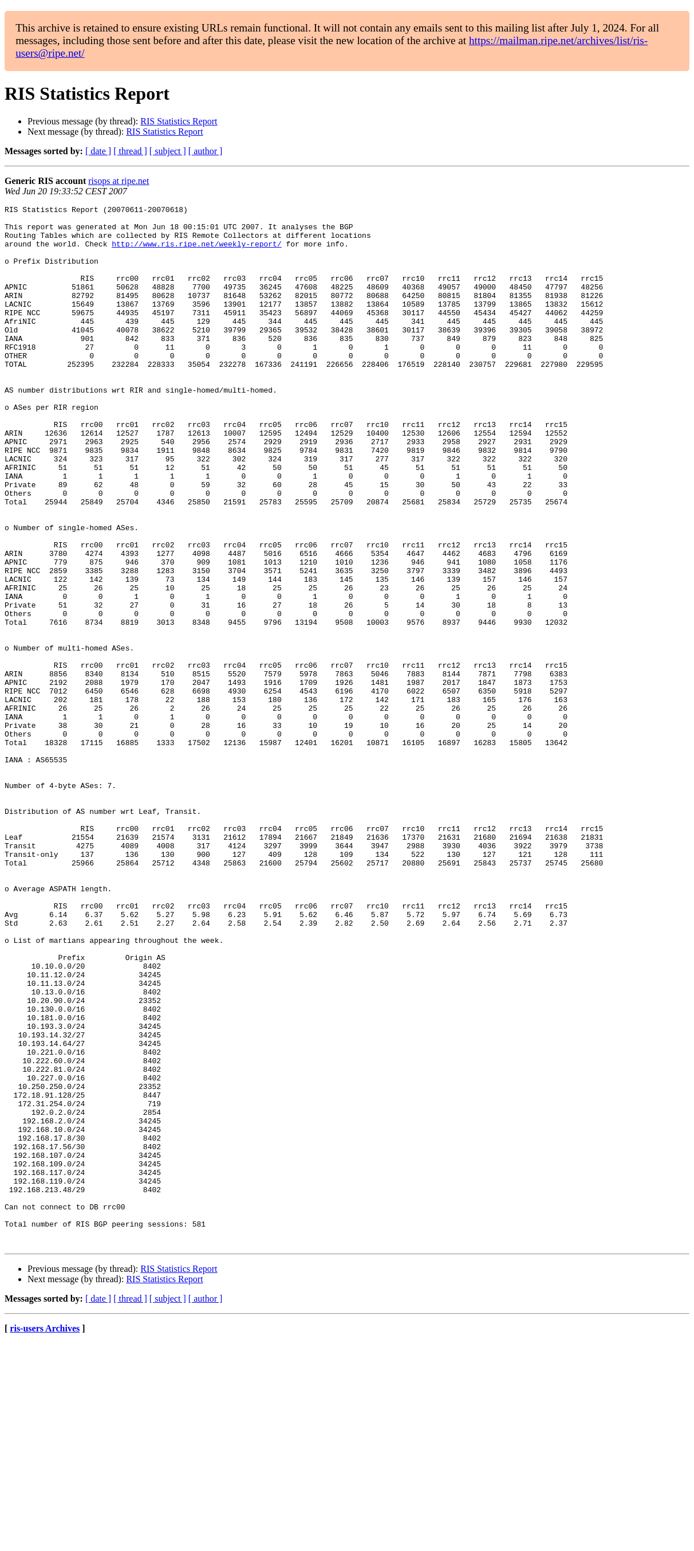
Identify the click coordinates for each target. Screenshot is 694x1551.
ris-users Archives (45, 1536)
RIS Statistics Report (178, 121)
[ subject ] (167, 151)
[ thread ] (130, 151)
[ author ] (205, 151)
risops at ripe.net (118, 181)
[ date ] (98, 151)
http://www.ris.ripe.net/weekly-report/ (196, 252)
